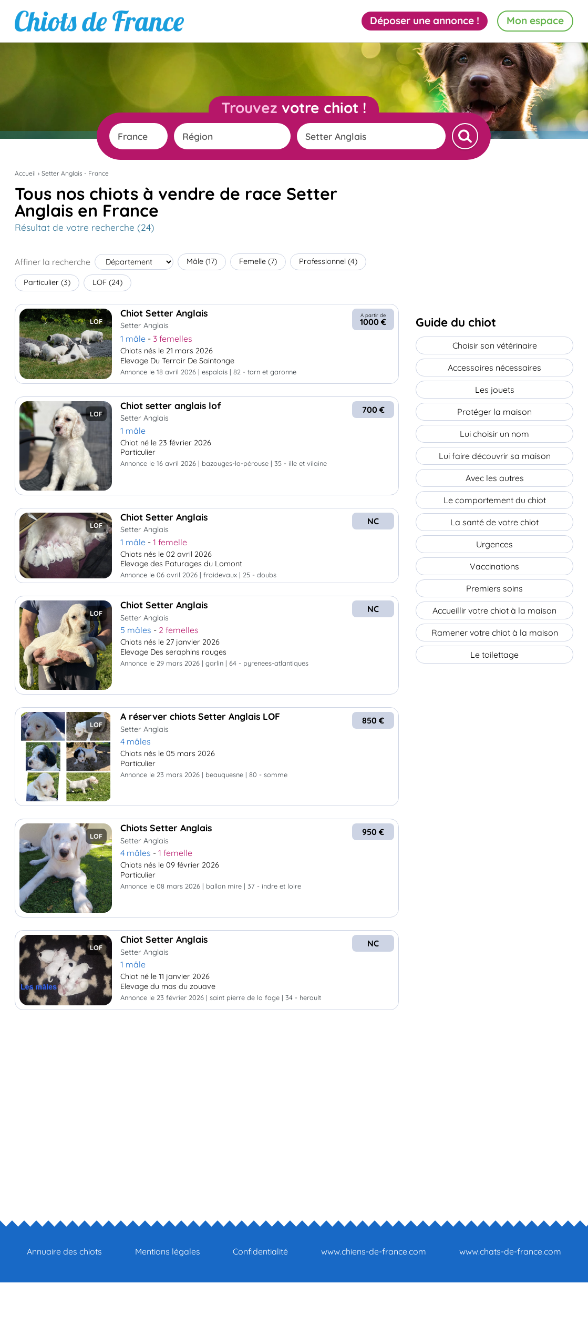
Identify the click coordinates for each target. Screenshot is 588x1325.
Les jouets (494, 389)
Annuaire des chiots (64, 1251)
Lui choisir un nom (494, 434)
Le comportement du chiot (494, 500)
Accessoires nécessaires (494, 367)
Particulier (47, 282)
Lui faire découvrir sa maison (495, 456)
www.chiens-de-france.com (373, 1251)
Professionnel (328, 261)
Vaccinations (494, 566)
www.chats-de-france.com (510, 1251)
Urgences (494, 544)
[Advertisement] (206, 1096)
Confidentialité (260, 1251)
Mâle (202, 261)
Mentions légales (167, 1251)
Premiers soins (494, 588)
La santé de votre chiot (494, 522)
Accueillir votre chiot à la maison (494, 610)
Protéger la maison (494, 411)
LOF (107, 282)
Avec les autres (495, 478)
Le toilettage (494, 654)
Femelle (258, 261)
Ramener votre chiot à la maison (494, 632)
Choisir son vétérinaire (494, 345)
